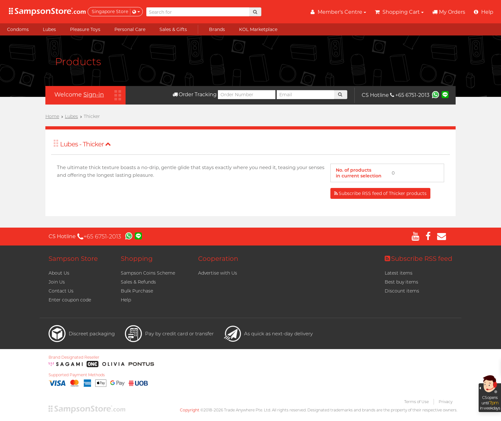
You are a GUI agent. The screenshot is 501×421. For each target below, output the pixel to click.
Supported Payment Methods (77, 375)
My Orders (448, 12)
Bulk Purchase (137, 291)
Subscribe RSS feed (418, 258)
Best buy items (401, 282)
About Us (59, 273)
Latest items (398, 273)
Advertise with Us (217, 273)
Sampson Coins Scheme (148, 273)
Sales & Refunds (138, 282)
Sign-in (93, 94)
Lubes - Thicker (85, 144)
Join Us (57, 282)
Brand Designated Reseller (74, 357)
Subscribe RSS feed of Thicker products (380, 193)
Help (126, 300)
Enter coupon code (70, 300)
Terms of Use (416, 401)
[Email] (305, 94)
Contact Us (61, 291)
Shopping (137, 258)
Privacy (445, 401)
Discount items (402, 291)
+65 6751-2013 (409, 95)
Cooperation (218, 258)
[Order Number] (246, 94)
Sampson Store (73, 258)
